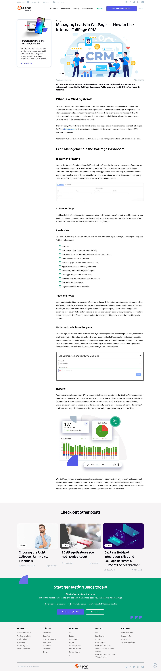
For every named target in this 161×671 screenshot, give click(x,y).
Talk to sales (95, 612)
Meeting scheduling (24, 636)
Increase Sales (126, 636)
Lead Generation (127, 633)
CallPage (59, 21)
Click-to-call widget (24, 633)
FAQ (70, 655)
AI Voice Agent (22, 646)
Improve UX (125, 639)
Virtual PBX (21, 642)
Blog (70, 633)
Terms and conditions (103, 646)
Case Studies (99, 636)
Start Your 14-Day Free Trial (121, 8)
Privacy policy (100, 642)
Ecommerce (47, 649)
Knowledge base (75, 646)
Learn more (26, 63)
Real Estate (47, 642)
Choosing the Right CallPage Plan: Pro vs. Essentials (33, 557)
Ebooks (71, 636)
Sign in (99, 8)
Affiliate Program (75, 649)
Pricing (71, 642)
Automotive (47, 646)
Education (46, 636)
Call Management (23, 649)
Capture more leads (128, 642)
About (97, 633)
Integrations (73, 639)
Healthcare (47, 633)
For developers (74, 652)
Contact (98, 639)
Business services (49, 639)
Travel (45, 652)
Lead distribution (23, 639)
